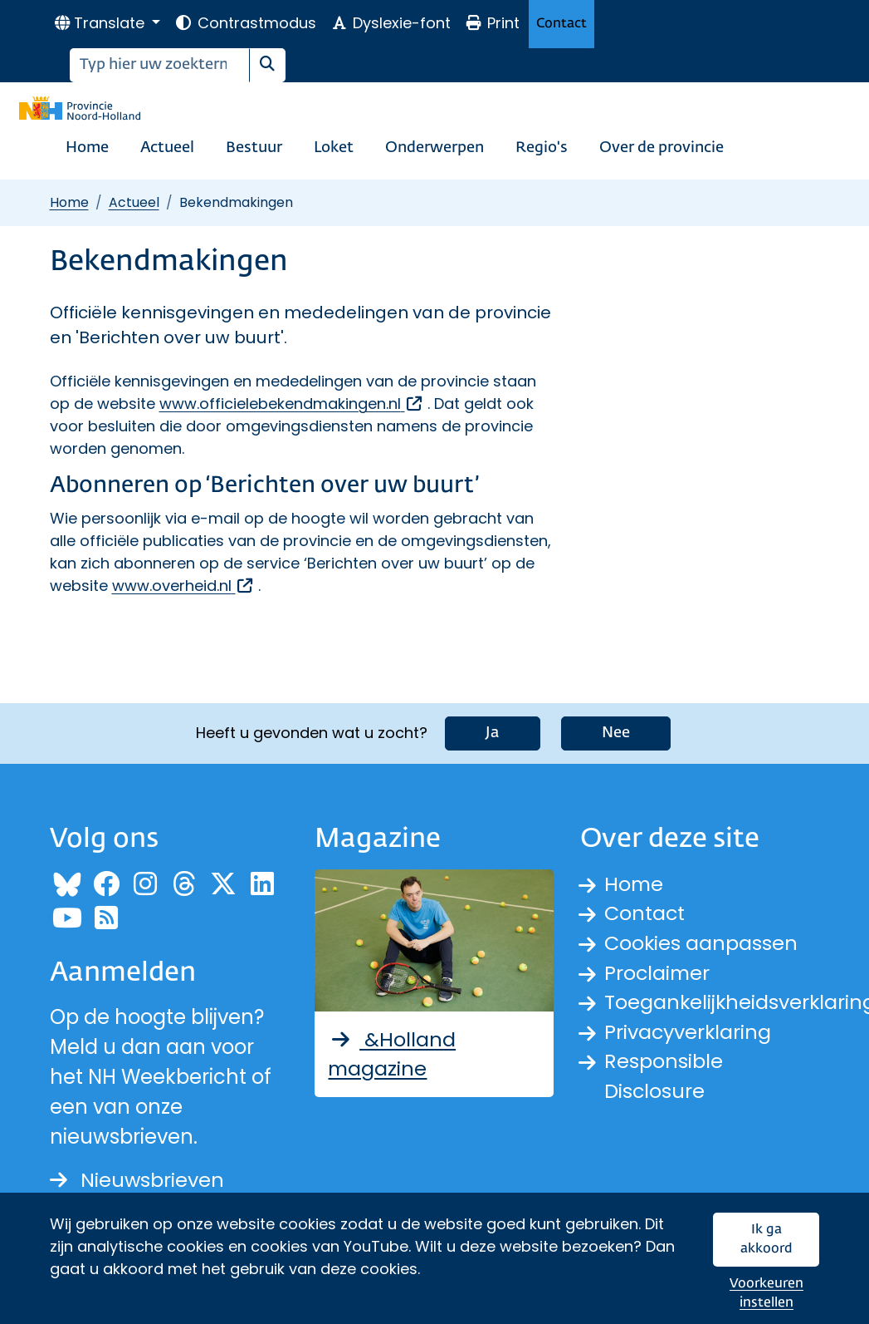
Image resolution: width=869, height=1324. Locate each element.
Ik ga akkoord (766, 1239)
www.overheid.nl (183, 585)
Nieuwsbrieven (137, 1180)
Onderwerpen (434, 147)
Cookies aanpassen (701, 943)
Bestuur (254, 147)
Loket (334, 147)
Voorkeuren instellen (766, 1293)
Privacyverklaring (689, 1032)
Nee (616, 733)
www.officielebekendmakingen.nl (291, 403)
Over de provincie (661, 147)
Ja (493, 733)
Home (87, 147)
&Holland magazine (392, 1053)
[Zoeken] (160, 65)
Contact (561, 23)
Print (492, 22)
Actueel (167, 147)
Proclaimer (658, 973)
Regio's (541, 147)
